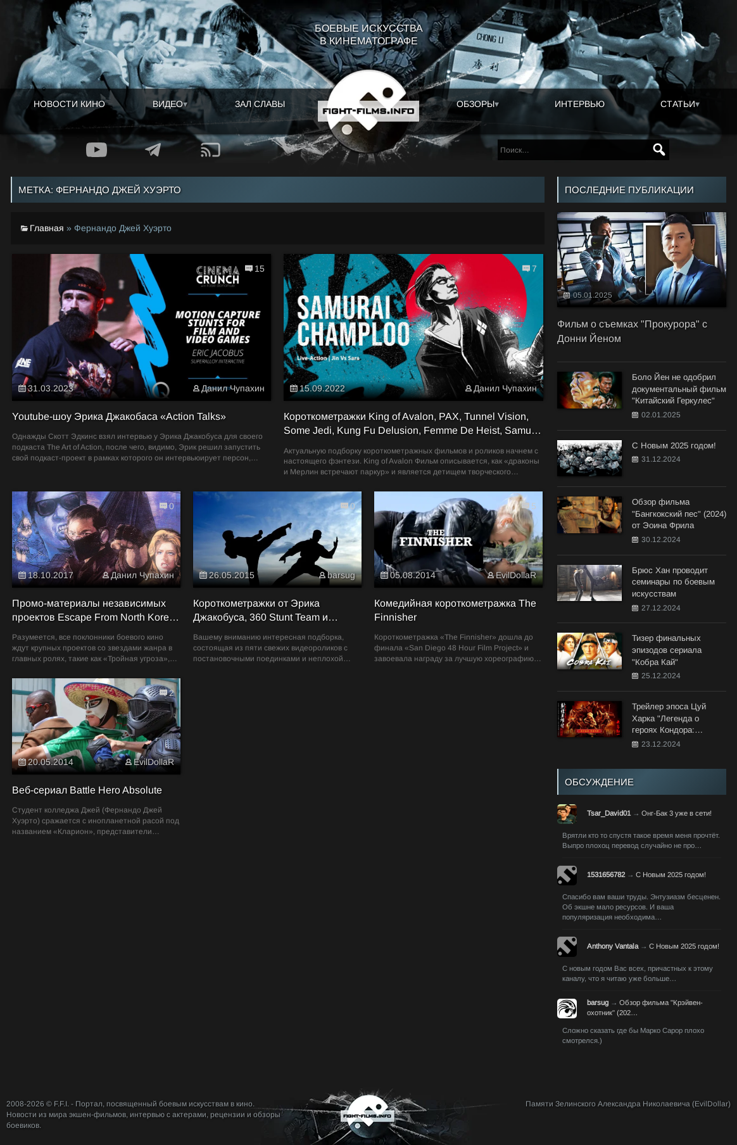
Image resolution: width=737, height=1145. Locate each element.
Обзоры (475, 104)
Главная (47, 228)
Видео (168, 104)
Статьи (677, 104)
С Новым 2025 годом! (671, 874)
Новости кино (69, 104)
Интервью (580, 104)
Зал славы (260, 104)
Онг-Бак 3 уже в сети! (676, 813)
